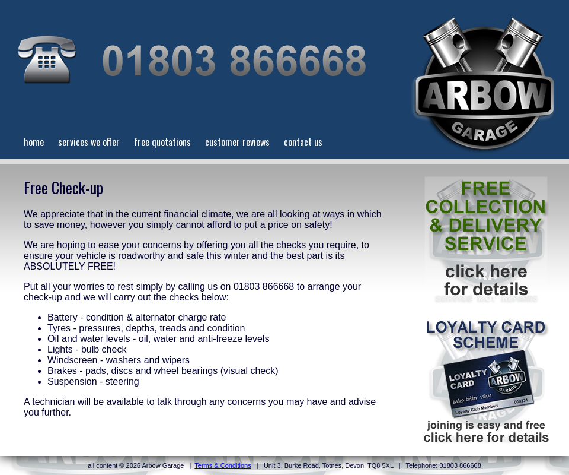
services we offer (89, 142)
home (34, 142)
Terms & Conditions (222, 465)
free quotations (162, 142)
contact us (303, 142)
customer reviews (237, 142)
